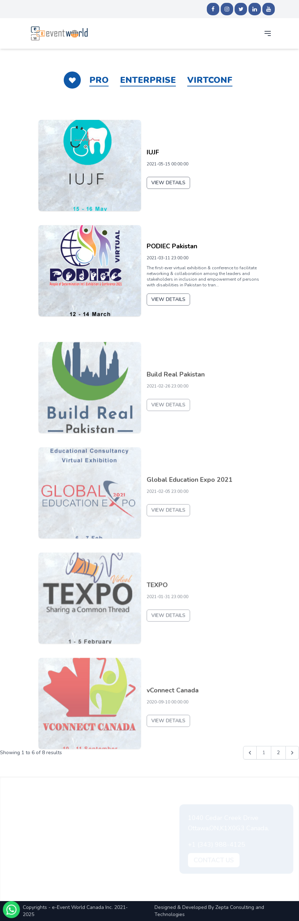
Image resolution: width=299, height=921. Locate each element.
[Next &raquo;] (292, 752)
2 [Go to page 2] (278, 752)
